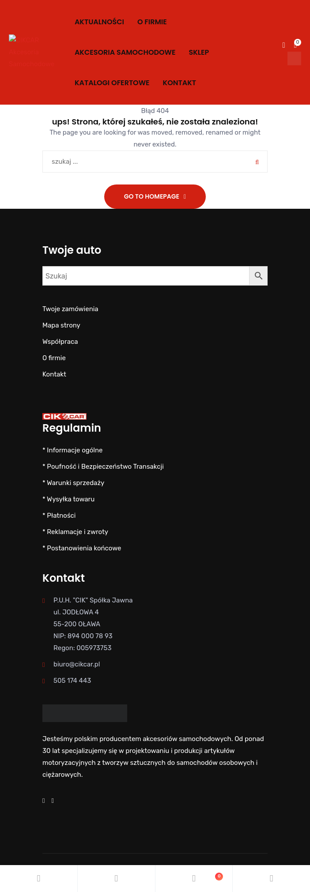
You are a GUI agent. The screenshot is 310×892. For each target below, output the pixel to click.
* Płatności (59, 515)
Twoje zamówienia (70, 309)
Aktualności (99, 22)
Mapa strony (61, 325)
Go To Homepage (151, 196)
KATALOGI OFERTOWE (112, 83)
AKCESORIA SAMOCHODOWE (125, 52)
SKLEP (199, 52)
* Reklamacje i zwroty (75, 532)
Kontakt (179, 83)
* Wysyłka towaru (68, 499)
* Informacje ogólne (72, 450)
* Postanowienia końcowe (81, 548)
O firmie (152, 22)
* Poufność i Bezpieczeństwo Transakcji (103, 466)
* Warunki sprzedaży (73, 483)
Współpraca (60, 342)
